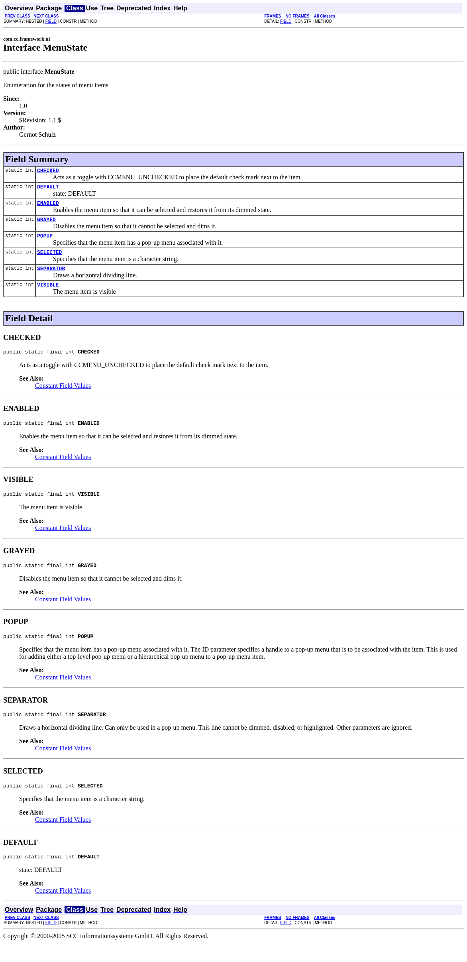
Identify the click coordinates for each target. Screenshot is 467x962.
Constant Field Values (63, 396)
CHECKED (48, 171)
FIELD (51, 21)
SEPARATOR (51, 276)
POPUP (45, 241)
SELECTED (49, 259)
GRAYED (46, 224)
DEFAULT (48, 188)
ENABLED (48, 206)
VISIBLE (48, 294)
